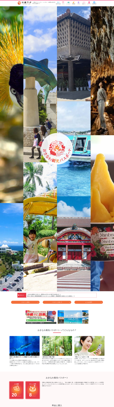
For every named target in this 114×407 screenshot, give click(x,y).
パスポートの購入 (25, 302)
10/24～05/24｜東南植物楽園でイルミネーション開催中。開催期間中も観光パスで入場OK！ (50, 296)
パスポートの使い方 (57, 302)
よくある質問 (88, 302)
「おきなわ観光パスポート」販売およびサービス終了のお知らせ (43, 294)
